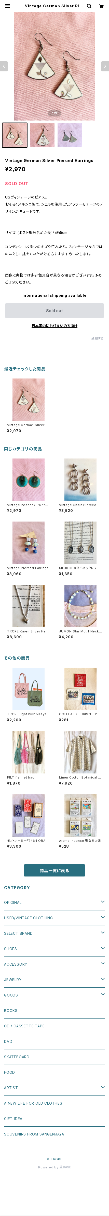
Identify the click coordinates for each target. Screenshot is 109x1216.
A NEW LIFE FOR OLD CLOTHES (33, 1103)
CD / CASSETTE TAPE (24, 1026)
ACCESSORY (15, 964)
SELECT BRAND (18, 933)
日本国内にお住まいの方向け (54, 326)
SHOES (10, 949)
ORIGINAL (12, 902)
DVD (8, 1041)
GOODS (11, 995)
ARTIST (11, 1088)
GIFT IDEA (13, 1119)
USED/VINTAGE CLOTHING (28, 918)
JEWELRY (13, 980)
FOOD (9, 1072)
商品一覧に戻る (54, 870)
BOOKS (11, 1010)
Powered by (54, 1167)
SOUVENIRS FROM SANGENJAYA (34, 1134)
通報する (97, 338)
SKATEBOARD (17, 1057)
